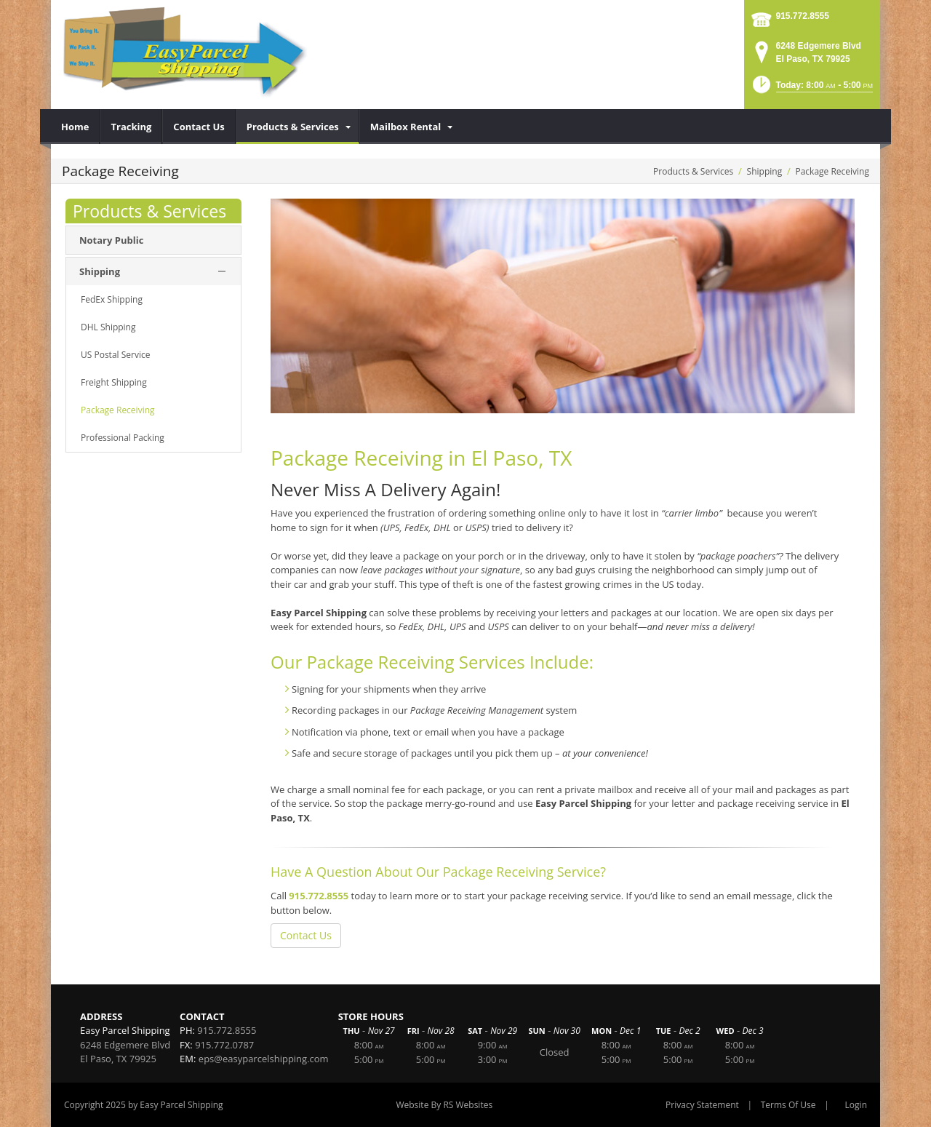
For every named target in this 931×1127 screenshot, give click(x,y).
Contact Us (306, 935)
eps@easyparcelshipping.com (264, 1058)
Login (856, 1105)
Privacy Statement (702, 1105)
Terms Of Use (788, 1105)
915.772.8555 (802, 16)
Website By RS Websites (444, 1105)
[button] (811, 89)
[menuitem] (75, 126)
